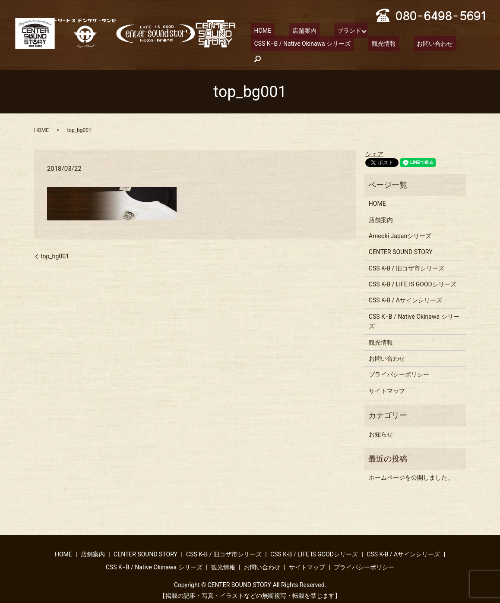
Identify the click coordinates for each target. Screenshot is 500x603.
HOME (259, 30)
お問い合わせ (308, 45)
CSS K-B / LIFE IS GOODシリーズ (412, 270)
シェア (374, 140)
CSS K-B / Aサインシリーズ (405, 287)
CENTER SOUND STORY (401, 238)
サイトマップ (387, 377)
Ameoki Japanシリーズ (400, 222)
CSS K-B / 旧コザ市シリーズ (406, 254)
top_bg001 (55, 242)
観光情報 (263, 45)
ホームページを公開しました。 (411, 464)
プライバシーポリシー (399, 361)
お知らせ (381, 421)
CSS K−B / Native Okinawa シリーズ (414, 30)
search (346, 45)
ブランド (333, 30)
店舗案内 (294, 30)
